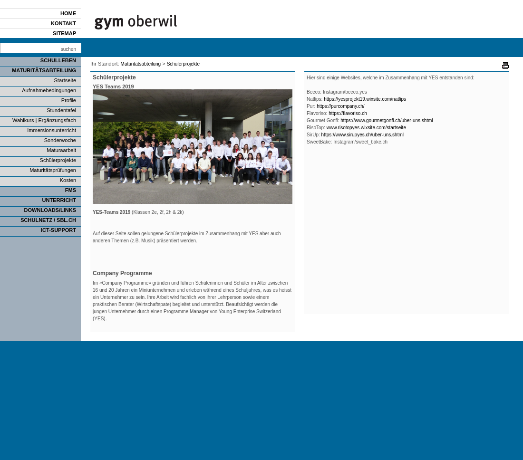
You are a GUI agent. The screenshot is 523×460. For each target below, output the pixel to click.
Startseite (65, 80)
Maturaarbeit (61, 150)
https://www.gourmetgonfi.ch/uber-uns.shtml (386, 120)
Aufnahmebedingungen (49, 90)
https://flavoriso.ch (348, 113)
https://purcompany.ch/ (340, 106)
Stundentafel (61, 110)
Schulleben (58, 60)
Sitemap (64, 33)
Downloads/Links (50, 210)
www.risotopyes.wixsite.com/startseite (366, 127)
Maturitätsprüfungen (52, 170)
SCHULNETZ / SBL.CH (48, 220)
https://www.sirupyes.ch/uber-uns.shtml (363, 134)
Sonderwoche (60, 140)
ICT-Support (58, 230)
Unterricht (59, 200)
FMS (70, 190)
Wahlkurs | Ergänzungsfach (44, 120)
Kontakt (63, 23)
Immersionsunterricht (51, 130)
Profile (68, 100)
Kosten (68, 180)
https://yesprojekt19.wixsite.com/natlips (365, 99)
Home (68, 13)
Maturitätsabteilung (44, 70)
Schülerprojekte (58, 160)
